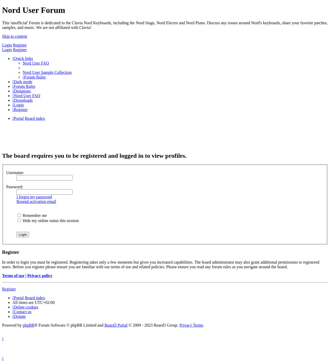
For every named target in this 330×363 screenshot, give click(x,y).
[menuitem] (36, 63)
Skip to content (14, 36)
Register (20, 45)
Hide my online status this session (48, 220)
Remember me (32, 215)
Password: (14, 187)
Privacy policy (39, 275)
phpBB (28, 325)
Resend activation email (36, 201)
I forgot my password (34, 197)
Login (7, 45)
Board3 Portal (115, 325)
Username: (15, 172)
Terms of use (13, 275)
